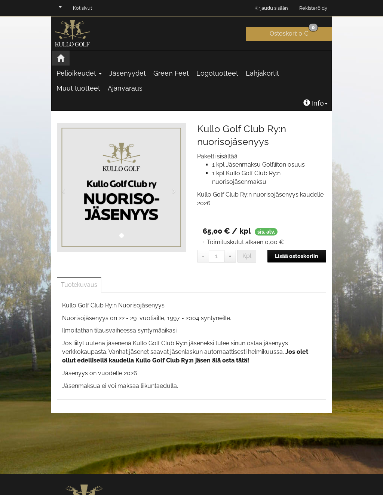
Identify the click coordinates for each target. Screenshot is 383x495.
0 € (294, 32)
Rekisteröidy (313, 8)
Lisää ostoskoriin (296, 256)
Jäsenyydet (127, 73)
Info (315, 103)
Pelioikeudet (79, 73)
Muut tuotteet (78, 88)
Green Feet (171, 73)
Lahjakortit (262, 73)
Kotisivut (82, 8)
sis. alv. (266, 232)
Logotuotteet (217, 73)
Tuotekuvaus (79, 284)
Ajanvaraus (125, 88)
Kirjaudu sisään (271, 8)
